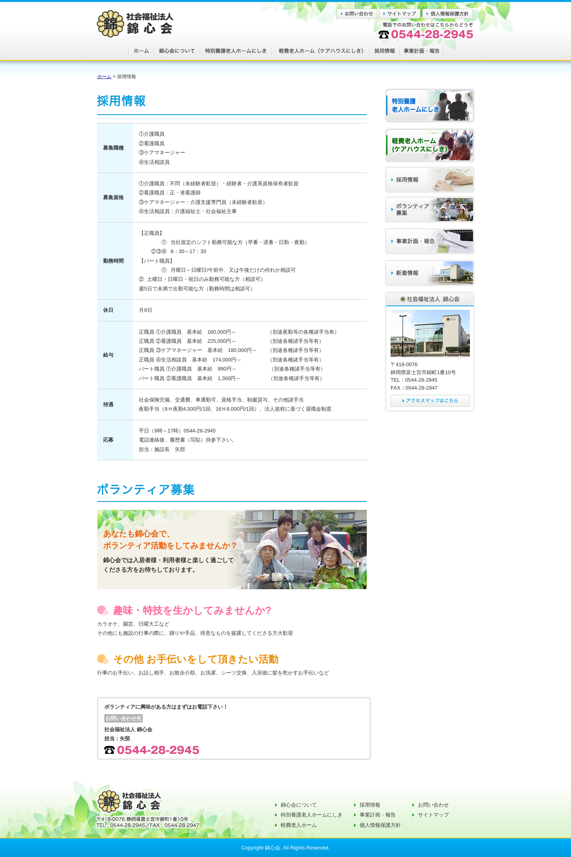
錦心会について (299, 805)
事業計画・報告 (378, 815)
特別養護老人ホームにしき (312, 815)
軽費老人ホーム (299, 825)
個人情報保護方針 (380, 825)
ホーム (104, 76)
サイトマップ (433, 815)
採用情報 (370, 805)
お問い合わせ (433, 805)
